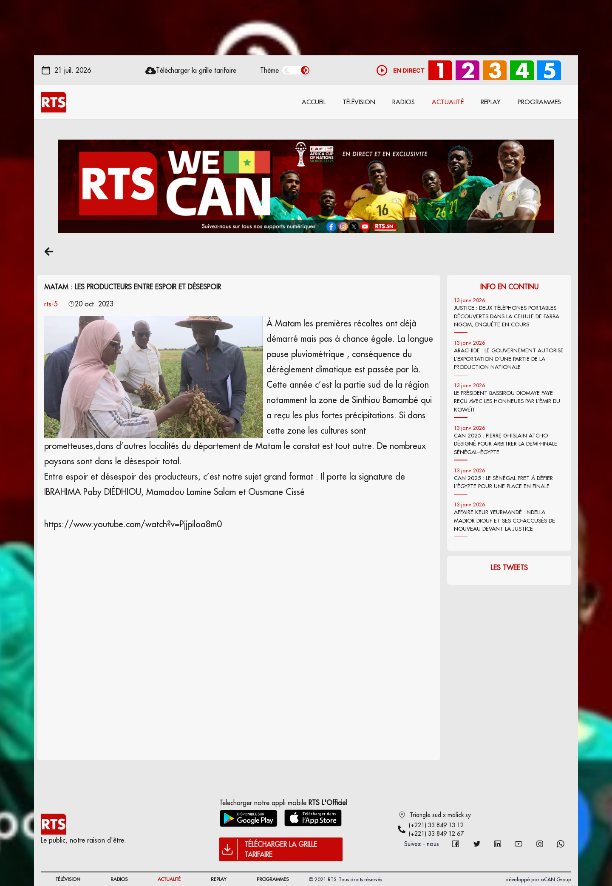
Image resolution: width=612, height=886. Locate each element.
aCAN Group (556, 879)
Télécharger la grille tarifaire (196, 70)
